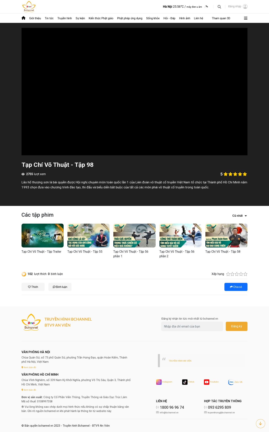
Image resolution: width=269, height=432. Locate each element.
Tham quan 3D (221, 18)
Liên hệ (198, 18)
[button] (243, 241)
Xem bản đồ (29, 366)
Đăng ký (236, 326)
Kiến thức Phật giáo (101, 18)
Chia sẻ (236, 286)
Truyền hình (64, 18)
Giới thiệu (35, 18)
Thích (33, 286)
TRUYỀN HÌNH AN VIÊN (181, 360)
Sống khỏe (153, 18)
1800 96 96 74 (172, 407)
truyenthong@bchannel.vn (222, 412)
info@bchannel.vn (170, 412)
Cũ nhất (237, 215)
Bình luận (60, 286)
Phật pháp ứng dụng (129, 18)
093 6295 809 (219, 407)
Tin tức (49, 18)
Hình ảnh (184, 18)
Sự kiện (80, 18)
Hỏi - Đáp (169, 18)
